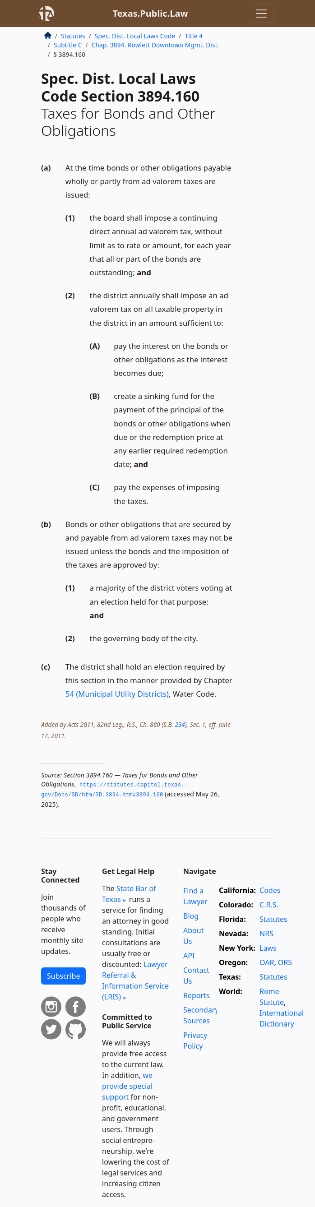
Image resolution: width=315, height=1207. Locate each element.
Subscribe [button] (63, 976)
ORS (285, 962)
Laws (268, 948)
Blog (191, 916)
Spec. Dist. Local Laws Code (135, 36)
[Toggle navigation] (261, 14)
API (189, 956)
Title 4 (194, 36)
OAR (266, 962)
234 (180, 724)
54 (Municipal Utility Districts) (117, 694)
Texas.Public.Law (150, 13)
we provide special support (127, 1086)
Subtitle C (68, 45)
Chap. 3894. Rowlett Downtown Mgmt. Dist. (155, 45)
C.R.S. (268, 905)
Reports (196, 995)
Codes (269, 890)
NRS (266, 934)
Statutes (73, 36)
